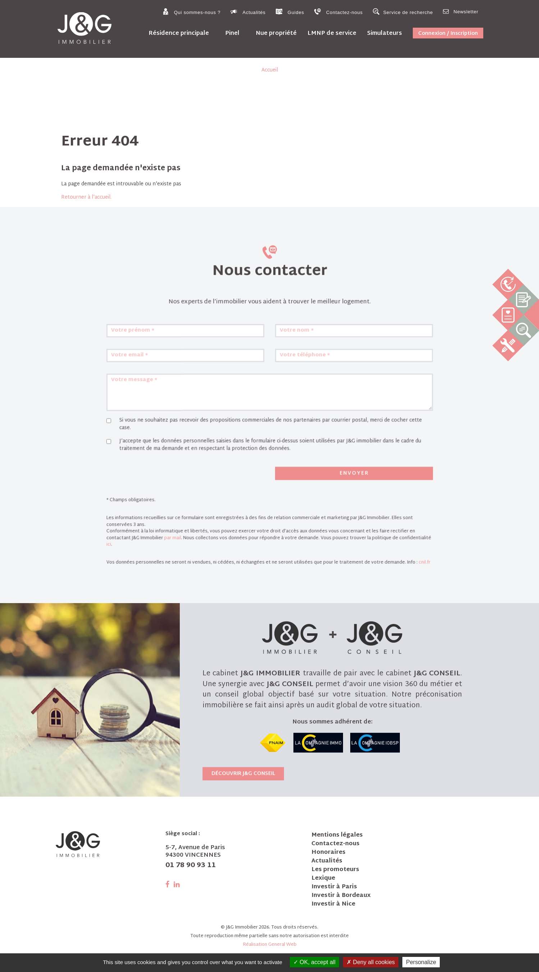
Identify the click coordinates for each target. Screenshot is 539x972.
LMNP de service (331, 33)
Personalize (421, 962)
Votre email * (167, 405)
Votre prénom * (169, 386)
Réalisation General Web (270, 944)
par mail (198, 538)
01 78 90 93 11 (190, 865)
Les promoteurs (335, 870)
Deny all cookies (371, 962)
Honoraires (328, 852)
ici (152, 543)
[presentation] (184, 492)
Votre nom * (289, 386)
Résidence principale (179, 33)
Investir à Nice (333, 904)
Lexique (323, 878)
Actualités (247, 11)
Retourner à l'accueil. (86, 197)
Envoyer (331, 491)
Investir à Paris (334, 887)
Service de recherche (403, 11)
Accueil (269, 70)
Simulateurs (384, 33)
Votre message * (170, 423)
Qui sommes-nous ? (191, 11)
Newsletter (460, 11)
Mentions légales (337, 835)
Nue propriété (276, 33)
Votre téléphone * (295, 405)
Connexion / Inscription (448, 33)
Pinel (232, 33)
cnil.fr (382, 556)
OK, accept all (314, 962)
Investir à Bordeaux (341, 896)
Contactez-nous (338, 11)
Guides (290, 11)
